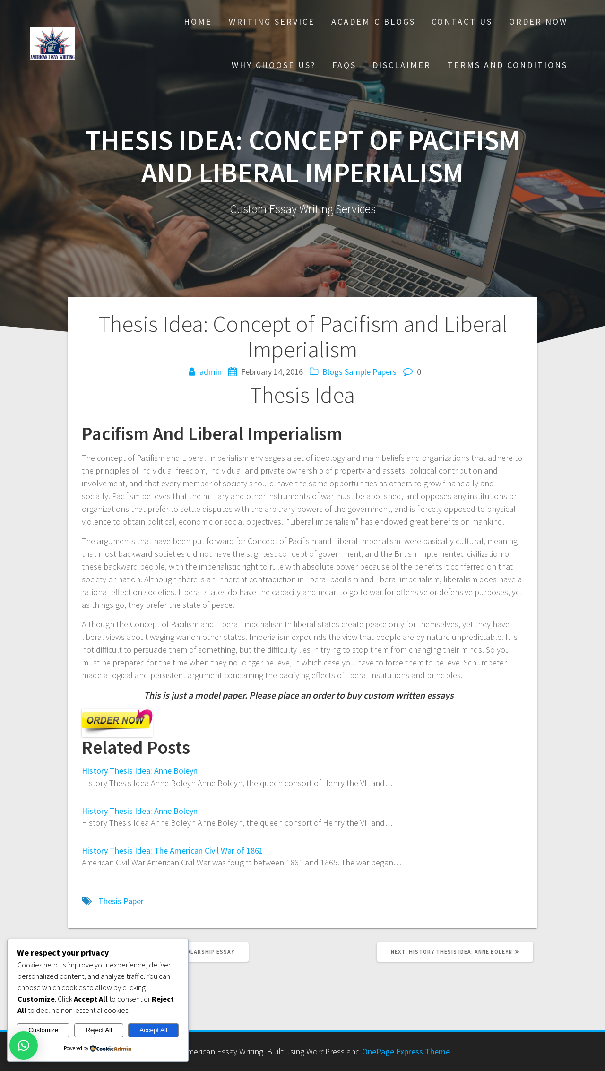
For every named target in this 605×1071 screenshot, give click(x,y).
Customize (43, 1030)
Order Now (538, 21)
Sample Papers (371, 371)
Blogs (332, 371)
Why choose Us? (274, 65)
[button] (23, 1045)
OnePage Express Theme (406, 1051)
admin (210, 371)
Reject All (99, 1030)
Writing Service (272, 21)
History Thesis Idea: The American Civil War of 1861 (172, 850)
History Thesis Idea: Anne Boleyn (140, 770)
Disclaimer (401, 65)
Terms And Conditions (508, 65)
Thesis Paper (121, 901)
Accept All (153, 1030)
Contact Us (462, 21)
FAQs (344, 65)
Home (198, 21)
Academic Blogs (373, 21)
